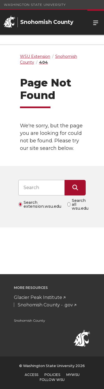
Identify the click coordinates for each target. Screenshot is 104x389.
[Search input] (41, 187)
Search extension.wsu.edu (42, 204)
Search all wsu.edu (80, 204)
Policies (52, 375)
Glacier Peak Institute (38, 297)
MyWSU (73, 375)
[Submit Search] (75, 187)
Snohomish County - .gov (45, 305)
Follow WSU (52, 380)
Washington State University (35, 5)
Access (31, 375)
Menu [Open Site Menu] (95, 22)
